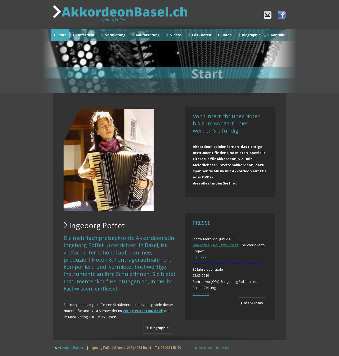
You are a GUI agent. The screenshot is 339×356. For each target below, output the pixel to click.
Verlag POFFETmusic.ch (143, 310)
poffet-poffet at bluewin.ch (213, 348)
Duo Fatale (201, 245)
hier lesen (201, 257)
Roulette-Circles (225, 245)
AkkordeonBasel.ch (71, 348)
